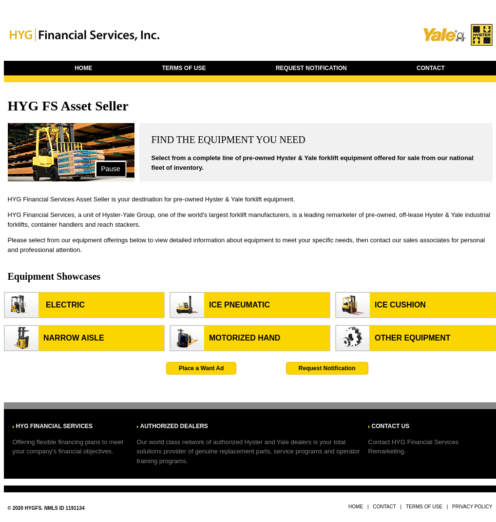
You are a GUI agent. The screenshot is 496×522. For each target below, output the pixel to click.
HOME (83, 68)
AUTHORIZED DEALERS (174, 426)
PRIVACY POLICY (472, 506)
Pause (110, 169)
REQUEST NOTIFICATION (311, 68)
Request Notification (327, 368)
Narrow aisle (73, 338)
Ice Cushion (400, 305)
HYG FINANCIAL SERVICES (54, 426)
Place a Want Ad (201, 368)
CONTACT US (391, 426)
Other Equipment (413, 338)
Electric (65, 305)
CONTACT (431, 68)
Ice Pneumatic (239, 305)
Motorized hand (244, 338)
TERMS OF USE (184, 68)
